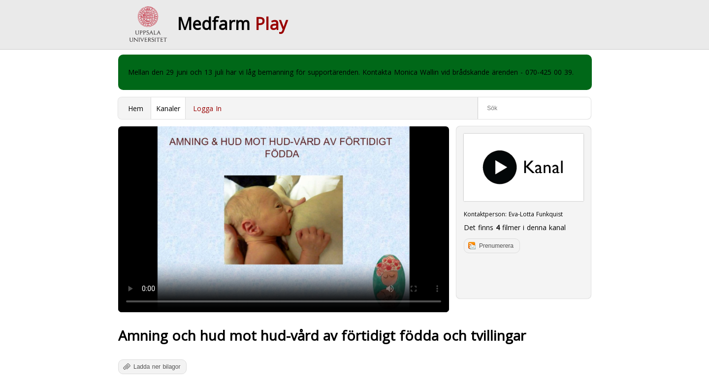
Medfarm (232, 23)
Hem (135, 108)
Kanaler (168, 108)
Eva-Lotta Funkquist (536, 214)
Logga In (207, 108)
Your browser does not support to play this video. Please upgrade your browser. (283, 219)
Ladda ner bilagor (156, 366)
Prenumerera (496, 245)
